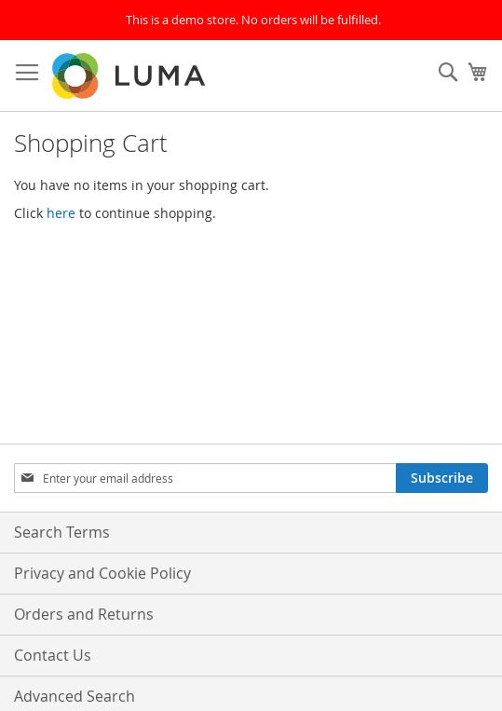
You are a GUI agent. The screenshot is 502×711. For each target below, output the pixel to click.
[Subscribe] (442, 478)
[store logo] (130, 76)
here (61, 213)
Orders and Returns (84, 614)
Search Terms (62, 532)
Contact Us (52, 655)
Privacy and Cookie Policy (102, 573)
